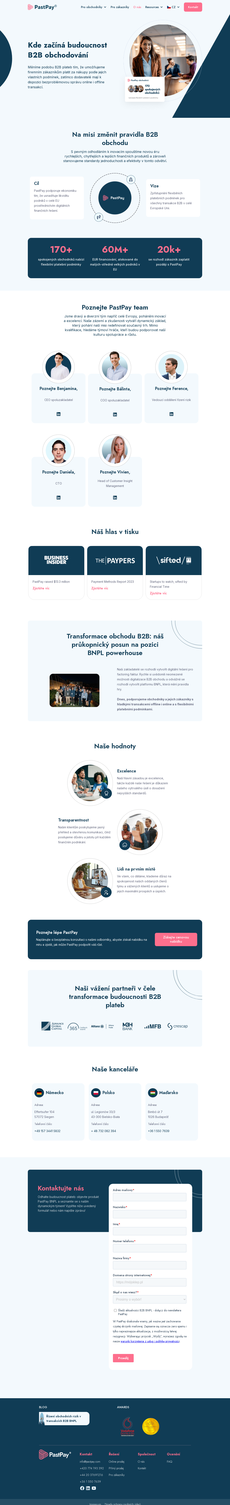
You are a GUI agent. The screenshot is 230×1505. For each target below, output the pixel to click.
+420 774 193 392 (92, 1468)
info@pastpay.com (90, 1462)
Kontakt (193, 7)
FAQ (169, 1462)
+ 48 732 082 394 (103, 1131)
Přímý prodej (116, 1468)
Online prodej (116, 1462)
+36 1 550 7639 (158, 1131)
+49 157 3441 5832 (47, 1131)
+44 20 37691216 (91, 1475)
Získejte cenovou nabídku (176, 939)
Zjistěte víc (41, 588)
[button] (96, 7)
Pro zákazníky (120, 7)
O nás (137, 7)
